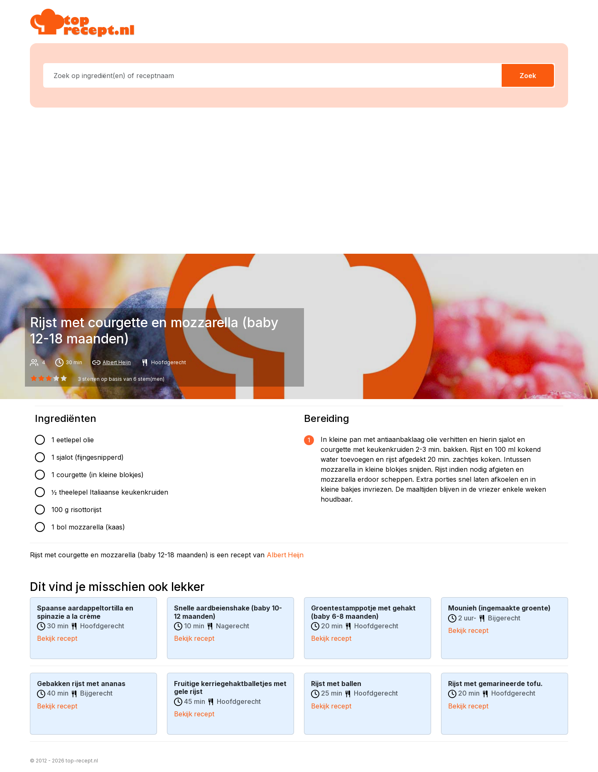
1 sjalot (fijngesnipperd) (87, 457)
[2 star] (48, 378)
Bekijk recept (57, 638)
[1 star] (41, 378)
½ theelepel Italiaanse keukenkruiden (109, 492)
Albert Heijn (117, 362)
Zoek (528, 75)
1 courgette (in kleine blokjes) (97, 475)
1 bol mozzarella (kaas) (88, 527)
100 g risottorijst (76, 509)
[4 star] (64, 378)
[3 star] (56, 378)
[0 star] (33, 378)
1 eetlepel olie (72, 440)
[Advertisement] (299, 179)
